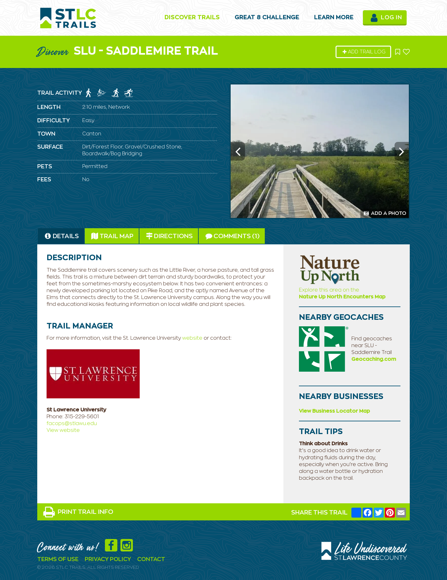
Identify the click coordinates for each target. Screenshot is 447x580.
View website (63, 430)
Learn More (334, 17)
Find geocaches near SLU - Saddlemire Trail (371, 345)
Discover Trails (192, 17)
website (193, 338)
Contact (151, 559)
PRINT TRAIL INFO (78, 512)
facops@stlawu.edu (72, 423)
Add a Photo (385, 213)
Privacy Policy (108, 559)
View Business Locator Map (334, 411)
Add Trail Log (364, 51)
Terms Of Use (58, 559)
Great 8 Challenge (267, 17)
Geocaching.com (373, 359)
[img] (88, 92)
